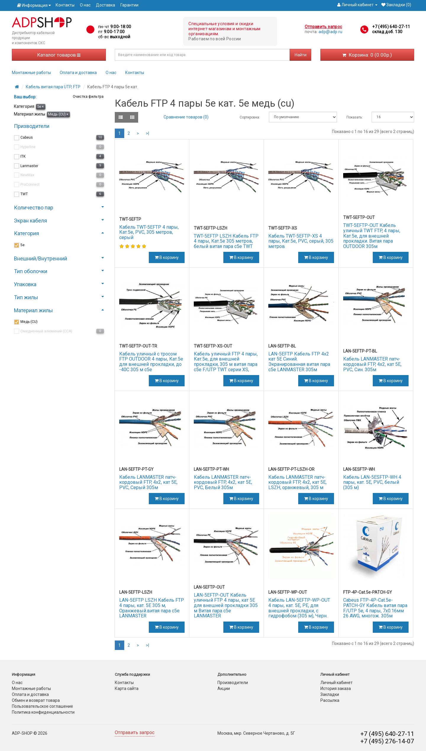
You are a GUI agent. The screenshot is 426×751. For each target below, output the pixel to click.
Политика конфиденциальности (43, 712)
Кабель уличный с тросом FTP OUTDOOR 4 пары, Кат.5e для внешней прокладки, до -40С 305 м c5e (151, 361)
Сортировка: (250, 117)
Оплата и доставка (78, 72)
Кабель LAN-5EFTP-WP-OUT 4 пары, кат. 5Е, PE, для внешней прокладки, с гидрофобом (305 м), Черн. (299, 608)
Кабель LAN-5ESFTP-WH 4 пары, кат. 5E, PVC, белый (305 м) (372, 482)
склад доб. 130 (387, 31)
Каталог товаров (58, 55)
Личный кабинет (336, 682)
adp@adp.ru (331, 31)
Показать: (354, 117)
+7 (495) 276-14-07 (387, 741)
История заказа (335, 688)
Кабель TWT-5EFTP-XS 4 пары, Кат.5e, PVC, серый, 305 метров (300, 241)
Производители (232, 682)
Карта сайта (126, 688)
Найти (300, 54)
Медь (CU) (58, 114)
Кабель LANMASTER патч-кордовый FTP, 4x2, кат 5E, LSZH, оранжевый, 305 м (297, 482)
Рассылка (329, 700)
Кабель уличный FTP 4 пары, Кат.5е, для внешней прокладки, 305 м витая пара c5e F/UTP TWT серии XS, (226, 361)
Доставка (105, 5)
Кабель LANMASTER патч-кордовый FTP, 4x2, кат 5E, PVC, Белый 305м (223, 482)
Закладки (329, 694)
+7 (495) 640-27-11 (391, 26)
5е (40, 106)
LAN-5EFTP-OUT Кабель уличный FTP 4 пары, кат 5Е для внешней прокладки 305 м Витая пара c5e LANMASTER (226, 605)
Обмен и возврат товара (36, 700)
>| (147, 133)
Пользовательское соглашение (42, 706)
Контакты (65, 5)
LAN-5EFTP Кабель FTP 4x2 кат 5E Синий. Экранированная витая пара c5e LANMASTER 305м (299, 361)
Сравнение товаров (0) (186, 117)
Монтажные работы (31, 72)
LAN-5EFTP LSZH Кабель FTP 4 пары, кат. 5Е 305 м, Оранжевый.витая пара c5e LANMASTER (151, 608)
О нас (85, 5)
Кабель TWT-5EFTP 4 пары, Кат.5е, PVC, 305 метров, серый (149, 232)
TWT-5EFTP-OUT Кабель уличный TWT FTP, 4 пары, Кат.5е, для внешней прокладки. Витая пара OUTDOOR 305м (371, 235)
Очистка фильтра (88, 96)
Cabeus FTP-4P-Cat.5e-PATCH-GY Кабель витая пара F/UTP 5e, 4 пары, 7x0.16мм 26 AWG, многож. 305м (375, 608)
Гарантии (129, 5)
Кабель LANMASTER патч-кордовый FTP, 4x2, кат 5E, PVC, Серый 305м (148, 482)
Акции (223, 688)
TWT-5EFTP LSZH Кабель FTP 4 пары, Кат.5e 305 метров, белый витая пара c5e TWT (226, 241)
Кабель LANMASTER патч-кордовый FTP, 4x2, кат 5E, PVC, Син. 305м (372, 364)
